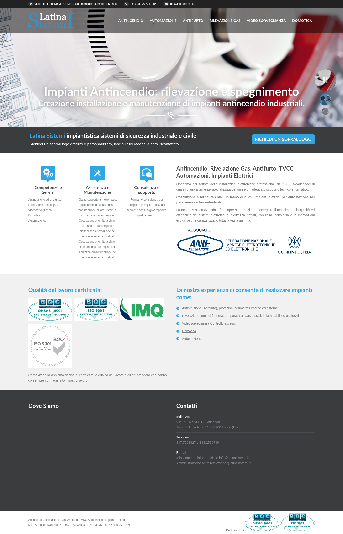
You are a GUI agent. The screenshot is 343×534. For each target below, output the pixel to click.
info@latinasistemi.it (182, 3)
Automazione (192, 339)
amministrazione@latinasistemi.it (226, 463)
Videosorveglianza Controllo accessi (209, 323)
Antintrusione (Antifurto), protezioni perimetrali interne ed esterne (230, 308)
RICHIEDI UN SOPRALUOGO (283, 139)
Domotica (189, 331)
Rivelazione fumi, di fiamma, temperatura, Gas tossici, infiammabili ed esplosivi (240, 316)
